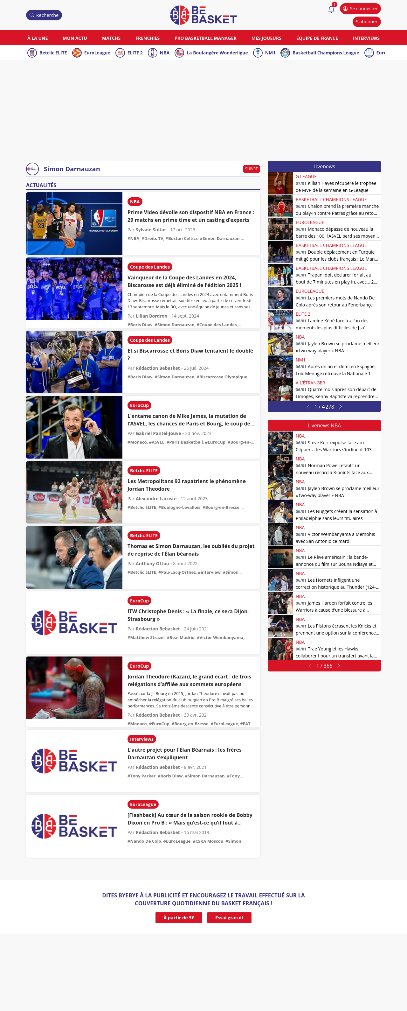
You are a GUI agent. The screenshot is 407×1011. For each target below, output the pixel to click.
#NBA (133, 238)
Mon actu (75, 38)
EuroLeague (97, 53)
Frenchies (147, 38)
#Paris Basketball (185, 442)
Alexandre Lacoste (156, 498)
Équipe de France (317, 38)
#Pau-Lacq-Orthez (177, 572)
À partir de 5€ (178, 918)
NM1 (270, 53)
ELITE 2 (135, 53)
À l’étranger (310, 383)
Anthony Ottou (152, 563)
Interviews (366, 38)
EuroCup (139, 405)
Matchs (111, 38)
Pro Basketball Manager (205, 38)
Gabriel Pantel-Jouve (158, 433)
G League (306, 176)
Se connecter (360, 8)
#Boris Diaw (140, 324)
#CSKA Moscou (208, 841)
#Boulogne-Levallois (179, 507)
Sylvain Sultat (151, 230)
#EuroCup (215, 442)
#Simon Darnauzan (220, 238)
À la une (37, 38)
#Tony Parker (141, 776)
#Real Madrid (181, 637)
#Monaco (137, 442)
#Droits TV (152, 238)
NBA (164, 53)
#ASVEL (156, 442)
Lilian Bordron (152, 316)
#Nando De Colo (144, 841)
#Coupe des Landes (217, 324)
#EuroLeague (224, 724)
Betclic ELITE (53, 53)
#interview (209, 572)
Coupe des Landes (150, 267)
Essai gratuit (229, 918)
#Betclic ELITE (142, 507)
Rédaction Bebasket (158, 368)
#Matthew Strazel (146, 637)
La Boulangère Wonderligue (217, 53)
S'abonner (366, 21)
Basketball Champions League (326, 53)
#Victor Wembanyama (220, 637)
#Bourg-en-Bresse (221, 507)
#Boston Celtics (181, 238)
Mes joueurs (266, 38)
